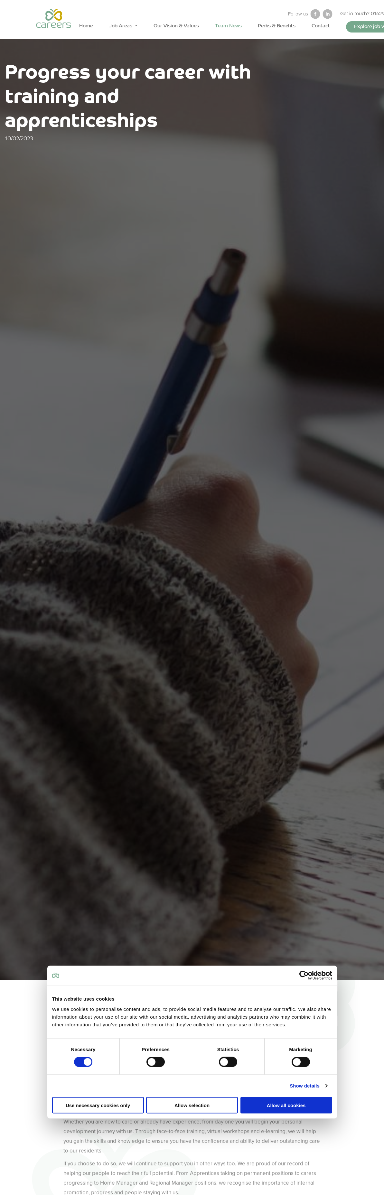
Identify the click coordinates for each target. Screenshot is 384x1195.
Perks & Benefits (276, 26)
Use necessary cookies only (98, 1105)
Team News (228, 26)
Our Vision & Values (176, 26)
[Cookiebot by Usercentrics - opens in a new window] (304, 975)
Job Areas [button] (121, 26)
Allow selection (192, 1105)
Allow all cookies (286, 1105)
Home (86, 26)
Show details (305, 1085)
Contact (321, 26)
